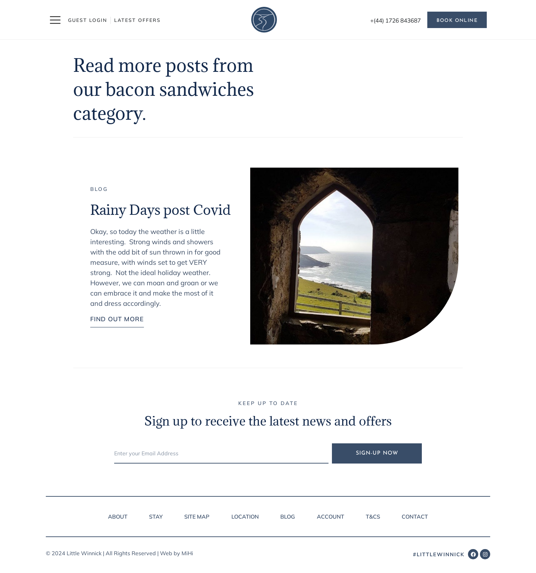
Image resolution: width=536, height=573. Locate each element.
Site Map (197, 516)
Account (330, 516)
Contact (415, 516)
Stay (156, 516)
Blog (99, 189)
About (118, 516)
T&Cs (373, 516)
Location (245, 516)
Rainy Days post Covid (160, 210)
